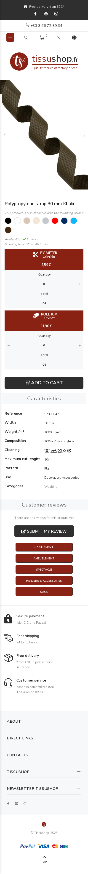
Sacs (44, 592)
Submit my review (44, 531)
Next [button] (83, 135)
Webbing (50, 487)
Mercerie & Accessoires (44, 581)
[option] (44, 135)
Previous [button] (4, 135)
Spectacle (44, 569)
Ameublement (44, 558)
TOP (44, 862)
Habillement (44, 547)
